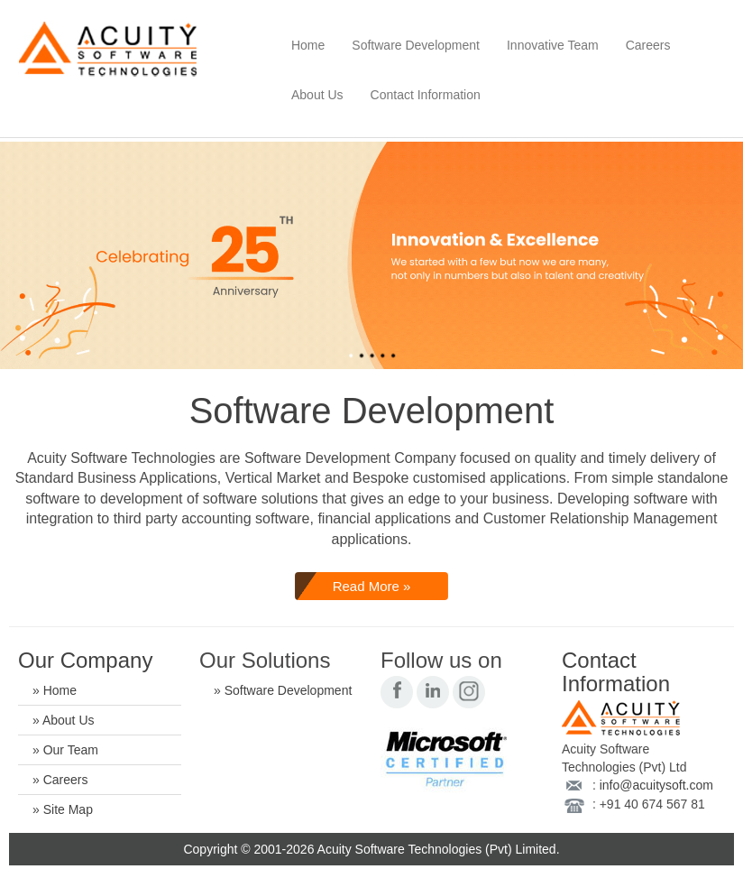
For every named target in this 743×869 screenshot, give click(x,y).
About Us (317, 95)
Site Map (68, 809)
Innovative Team (553, 45)
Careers (648, 45)
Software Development (416, 45)
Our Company (85, 660)
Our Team (70, 750)
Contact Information (426, 95)
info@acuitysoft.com (656, 785)
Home (308, 45)
